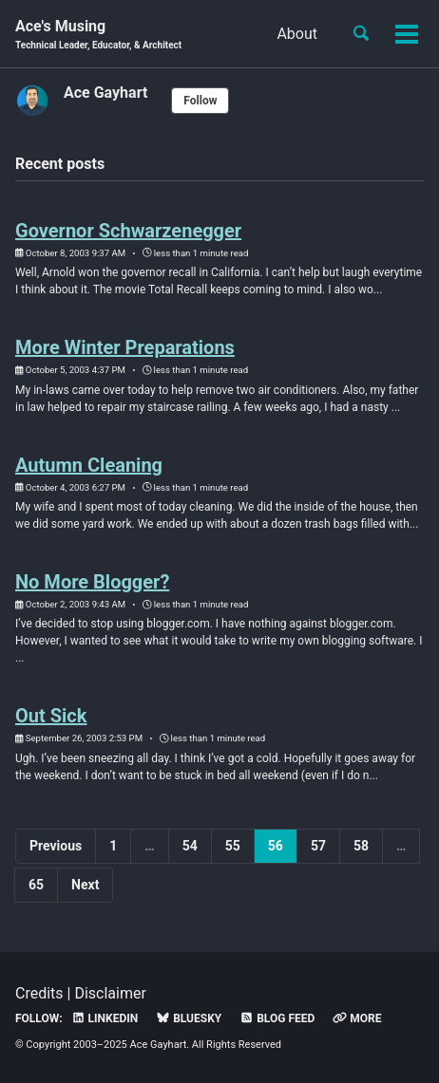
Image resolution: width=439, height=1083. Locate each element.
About (297, 34)
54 (190, 845)
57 (318, 845)
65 (36, 884)
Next (85, 884)
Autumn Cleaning (88, 465)
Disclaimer (109, 993)
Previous (55, 845)
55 (232, 845)
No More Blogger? (92, 581)
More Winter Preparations (125, 347)
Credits (39, 993)
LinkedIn (105, 1018)
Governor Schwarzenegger (128, 230)
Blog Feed (277, 1018)
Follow (200, 100)
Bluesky (188, 1018)
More (357, 1018)
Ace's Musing (98, 34)
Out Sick (50, 715)
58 (361, 845)
